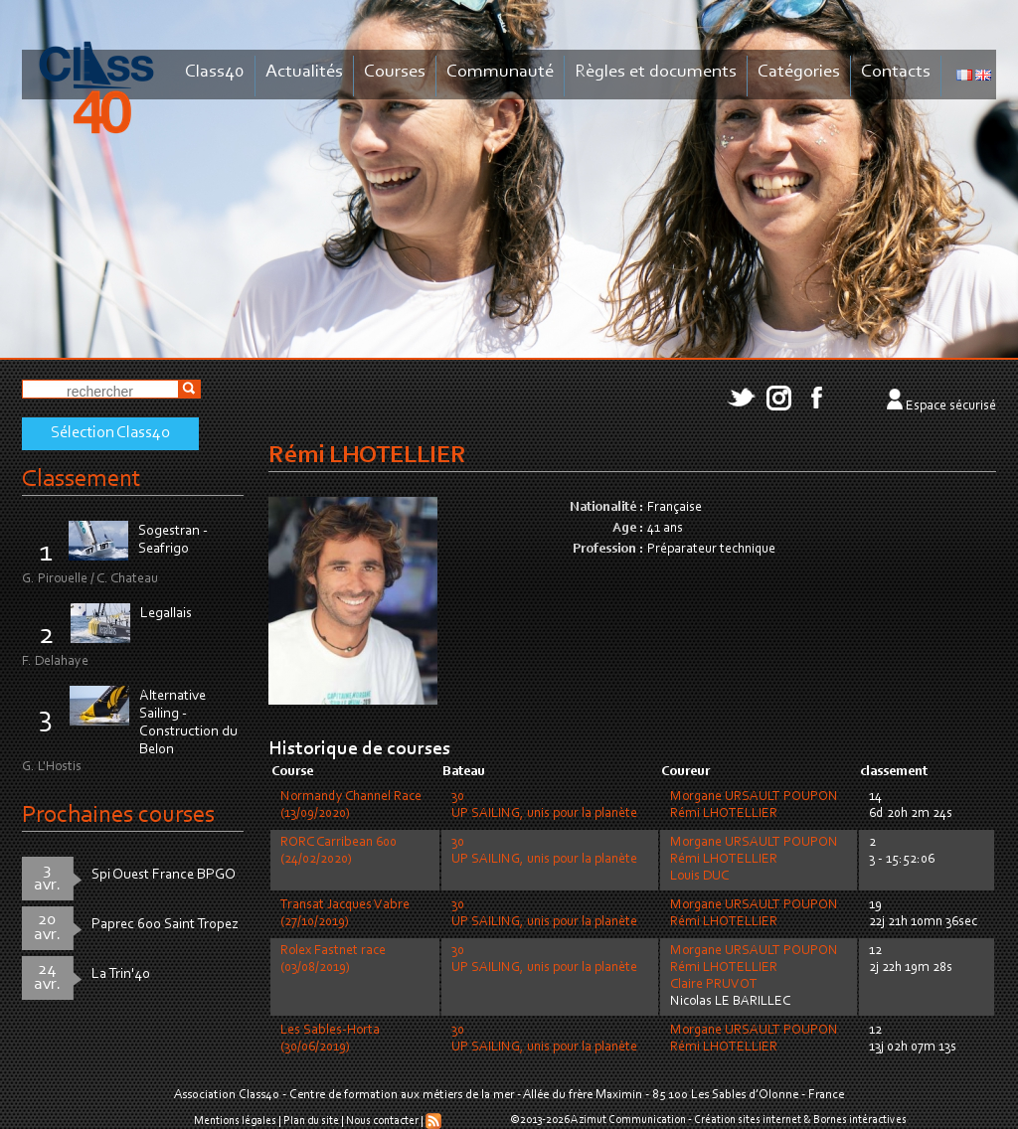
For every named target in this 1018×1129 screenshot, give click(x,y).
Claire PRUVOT (714, 985)
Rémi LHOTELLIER (723, 814)
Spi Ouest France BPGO (163, 875)
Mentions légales (235, 1121)
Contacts (896, 72)
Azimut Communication (628, 1120)
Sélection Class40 (110, 433)
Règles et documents (656, 72)
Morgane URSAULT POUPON (754, 797)
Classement (81, 479)
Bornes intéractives (860, 1120)
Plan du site (311, 1121)
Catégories (799, 72)
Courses (394, 72)
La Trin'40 (120, 974)
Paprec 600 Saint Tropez (165, 924)
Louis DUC (699, 877)
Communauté (500, 72)
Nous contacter (382, 1121)
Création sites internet (747, 1120)
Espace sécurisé (951, 406)
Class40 (215, 72)
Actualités (304, 72)
